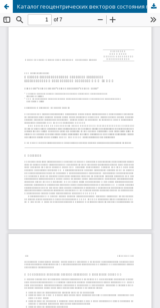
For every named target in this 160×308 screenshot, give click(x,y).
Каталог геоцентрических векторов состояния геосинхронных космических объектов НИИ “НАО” (88, 6)
